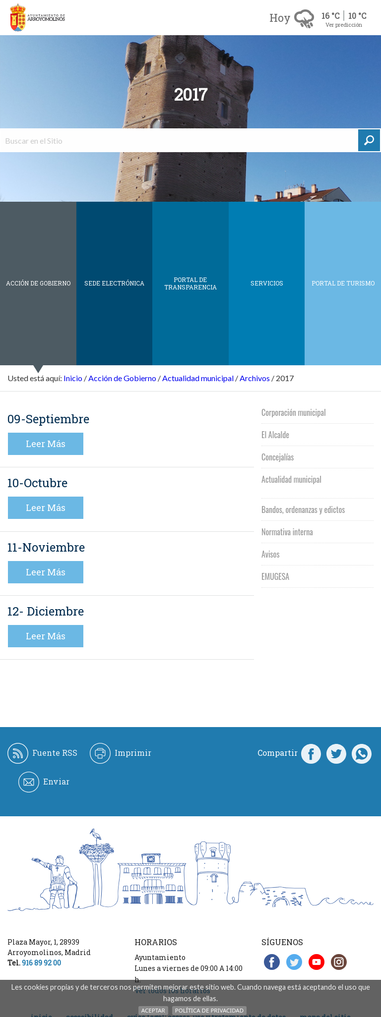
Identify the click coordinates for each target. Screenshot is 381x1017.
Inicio (73, 378)
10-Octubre (37, 483)
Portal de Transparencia (190, 283)
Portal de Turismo (343, 283)
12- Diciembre (45, 611)
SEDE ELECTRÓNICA (114, 283)
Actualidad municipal (198, 378)
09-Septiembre (48, 419)
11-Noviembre (46, 547)
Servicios (267, 283)
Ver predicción (343, 24)
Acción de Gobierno (38, 283)
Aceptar (153, 1010)
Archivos (255, 378)
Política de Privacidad (209, 1010)
